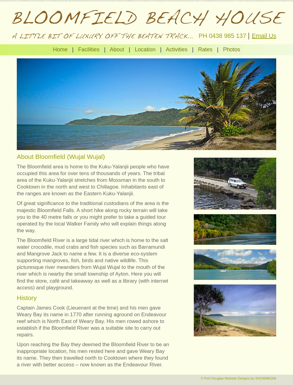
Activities (176, 49)
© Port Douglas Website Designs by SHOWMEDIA (238, 378)
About (117, 49)
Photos (231, 49)
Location (145, 49)
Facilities (88, 49)
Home (60, 49)
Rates (205, 49)
